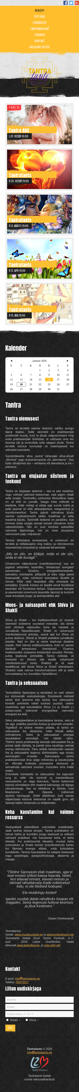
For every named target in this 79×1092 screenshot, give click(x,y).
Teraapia (39, 34)
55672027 (22, 982)
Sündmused (40, 22)
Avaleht (39, 10)
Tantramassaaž (39, 28)
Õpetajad (39, 16)
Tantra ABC (19, 130)
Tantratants (20, 175)
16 (49, 379)
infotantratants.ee (27, 978)
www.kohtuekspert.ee (60, 934)
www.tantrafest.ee (28, 945)
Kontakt (39, 41)
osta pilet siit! (52, 945)
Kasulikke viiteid (39, 47)
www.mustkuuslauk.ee (29, 934)
